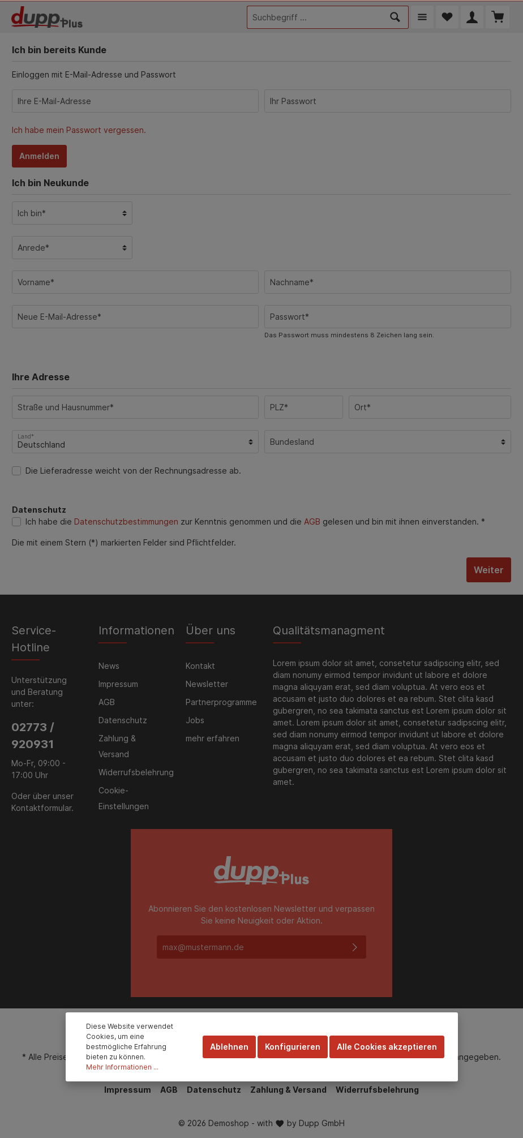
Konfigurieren (292, 1046)
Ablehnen (229, 1046)
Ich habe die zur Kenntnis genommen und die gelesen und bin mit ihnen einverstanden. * (255, 521)
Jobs (195, 720)
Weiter (489, 570)
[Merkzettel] (447, 17)
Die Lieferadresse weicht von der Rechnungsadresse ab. (133, 470)
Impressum (118, 684)
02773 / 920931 (32, 735)
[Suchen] (395, 17)
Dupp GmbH (322, 1123)
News (108, 666)
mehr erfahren (212, 738)
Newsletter (207, 684)
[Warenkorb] (497, 17)
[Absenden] (355, 947)
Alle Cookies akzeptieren (387, 1046)
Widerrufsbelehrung (136, 772)
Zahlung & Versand (117, 746)
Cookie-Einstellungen (123, 798)
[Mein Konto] (472, 17)
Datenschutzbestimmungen (126, 521)
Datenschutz (122, 720)
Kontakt (200, 666)
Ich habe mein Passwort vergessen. (79, 130)
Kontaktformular (41, 808)
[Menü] (422, 17)
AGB (312, 521)
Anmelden (39, 156)
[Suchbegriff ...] (315, 17)
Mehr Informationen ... (122, 1067)
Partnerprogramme (221, 702)
